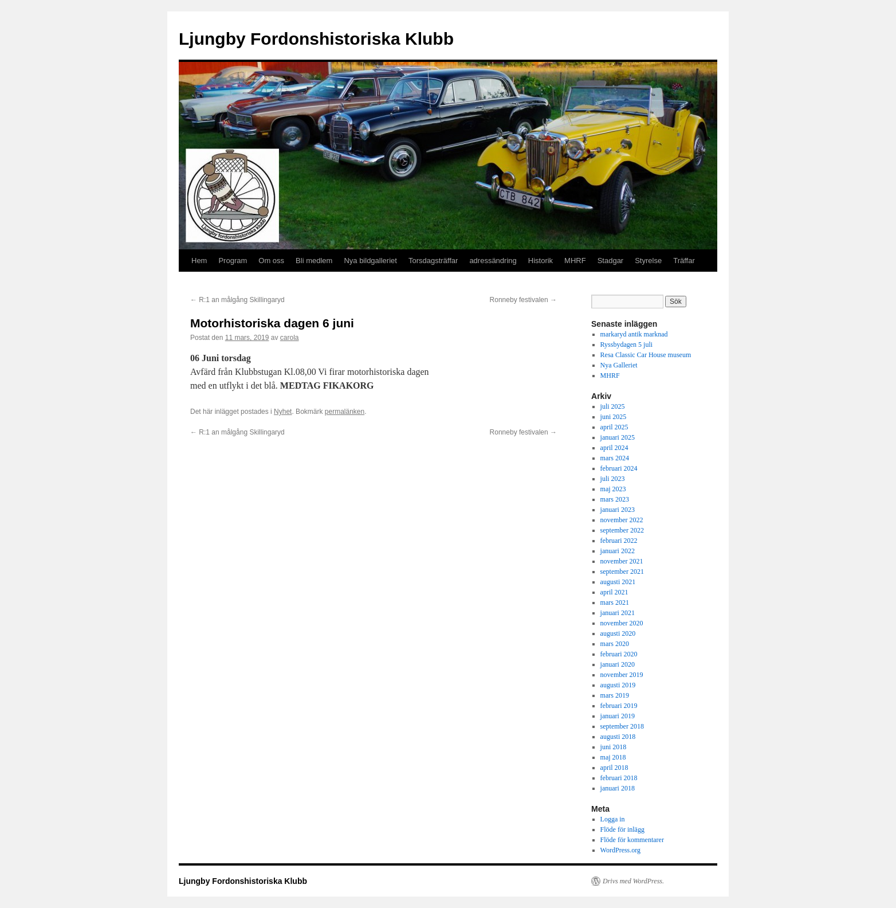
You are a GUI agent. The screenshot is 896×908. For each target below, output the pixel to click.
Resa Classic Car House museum (645, 355)
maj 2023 (613, 489)
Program (232, 260)
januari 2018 (617, 788)
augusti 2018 (618, 737)
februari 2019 (619, 706)
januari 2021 (617, 613)
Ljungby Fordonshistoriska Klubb (316, 38)
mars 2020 (614, 644)
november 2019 (621, 675)
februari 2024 (619, 468)
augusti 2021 (618, 582)
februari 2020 (619, 654)
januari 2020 (617, 664)
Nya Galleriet (619, 365)
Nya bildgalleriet (370, 260)
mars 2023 (614, 499)
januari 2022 (617, 551)
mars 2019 (614, 695)
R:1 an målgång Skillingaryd (237, 300)
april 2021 (614, 592)
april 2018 (614, 768)
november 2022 (621, 520)
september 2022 (622, 530)
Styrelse (648, 260)
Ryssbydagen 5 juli (626, 344)
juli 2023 (612, 479)
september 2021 (622, 572)
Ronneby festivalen (523, 300)
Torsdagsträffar (433, 260)
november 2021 (621, 561)
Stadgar (611, 260)
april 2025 (614, 427)
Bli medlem (314, 260)
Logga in (612, 819)
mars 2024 (614, 458)
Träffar (684, 260)
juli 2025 (612, 406)
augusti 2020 (618, 633)
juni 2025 (613, 417)
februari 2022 (619, 541)
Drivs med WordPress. (633, 881)
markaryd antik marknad (634, 334)
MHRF (575, 260)
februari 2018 (619, 778)
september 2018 (622, 726)
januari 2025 (617, 437)
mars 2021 (614, 602)
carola (289, 338)
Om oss (271, 260)
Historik (540, 260)
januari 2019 (617, 716)
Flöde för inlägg (622, 829)
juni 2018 (613, 747)
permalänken (344, 412)
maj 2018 (613, 757)
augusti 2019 (618, 685)
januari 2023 (617, 510)
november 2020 (621, 623)
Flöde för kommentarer (632, 840)
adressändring (492, 260)
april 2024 (614, 448)
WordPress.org (620, 850)
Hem (199, 260)
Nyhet (283, 412)
